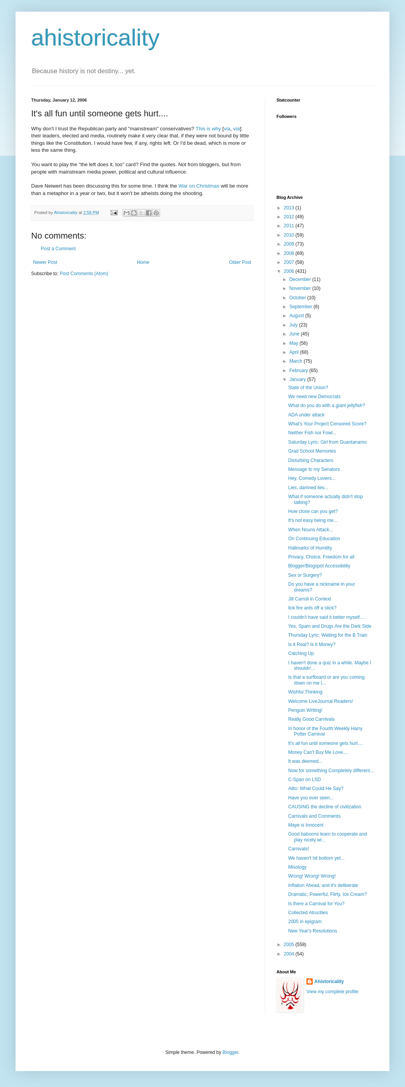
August (297, 315)
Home (143, 262)
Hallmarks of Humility (310, 548)
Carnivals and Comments (314, 816)
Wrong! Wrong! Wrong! (312, 876)
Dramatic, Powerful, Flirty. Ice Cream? (327, 894)
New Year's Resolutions (312, 931)
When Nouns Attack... (310, 529)
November (300, 288)
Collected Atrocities (308, 912)
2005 (290, 944)
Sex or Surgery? (305, 575)
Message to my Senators (314, 469)
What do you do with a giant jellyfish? (326, 405)
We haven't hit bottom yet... (316, 858)
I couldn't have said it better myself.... (326, 617)
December (300, 279)
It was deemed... (305, 761)
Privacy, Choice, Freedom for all (321, 557)
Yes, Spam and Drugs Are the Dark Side (330, 626)
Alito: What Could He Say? (315, 788)
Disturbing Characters (310, 460)
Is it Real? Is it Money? (311, 644)
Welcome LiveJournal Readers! (320, 701)
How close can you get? (313, 511)
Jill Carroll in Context (309, 599)
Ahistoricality (329, 981)
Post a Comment (58, 248)
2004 (290, 954)
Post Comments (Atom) (84, 273)
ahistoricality (95, 38)
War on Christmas (198, 186)
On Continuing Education (314, 538)
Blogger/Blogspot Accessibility (319, 566)
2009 (290, 244)
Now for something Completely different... (331, 770)
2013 (290, 208)
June (295, 334)
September (301, 306)
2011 (290, 225)
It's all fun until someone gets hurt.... (325, 743)
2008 (290, 253)
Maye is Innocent (306, 825)
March (296, 361)
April (294, 352)
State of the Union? (308, 387)
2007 (290, 262)
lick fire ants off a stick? (312, 608)
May (294, 343)
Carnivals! (298, 849)
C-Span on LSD (304, 779)
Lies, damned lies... (308, 487)
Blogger (230, 1052)
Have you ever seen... (311, 798)
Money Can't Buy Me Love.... (318, 752)
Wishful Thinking (305, 692)
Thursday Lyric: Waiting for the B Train (327, 635)
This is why (208, 129)
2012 (290, 217)
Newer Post (45, 262)
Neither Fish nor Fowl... (312, 433)
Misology (297, 867)
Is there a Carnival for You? (316, 903)
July (294, 325)
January (298, 379)
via (227, 129)
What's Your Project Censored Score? (327, 424)
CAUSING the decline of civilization (324, 807)
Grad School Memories (312, 451)
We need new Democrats (314, 396)
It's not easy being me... (312, 520)
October (298, 297)
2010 (290, 235)
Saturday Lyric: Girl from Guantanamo (327, 442)
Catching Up (301, 653)
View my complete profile (332, 991)
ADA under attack (306, 415)
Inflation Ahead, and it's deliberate (323, 885)
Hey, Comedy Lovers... (311, 478)
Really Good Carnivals (311, 719)
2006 (290, 271)
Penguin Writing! (305, 710)
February (299, 370)
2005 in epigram (305, 921)
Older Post (240, 262)
